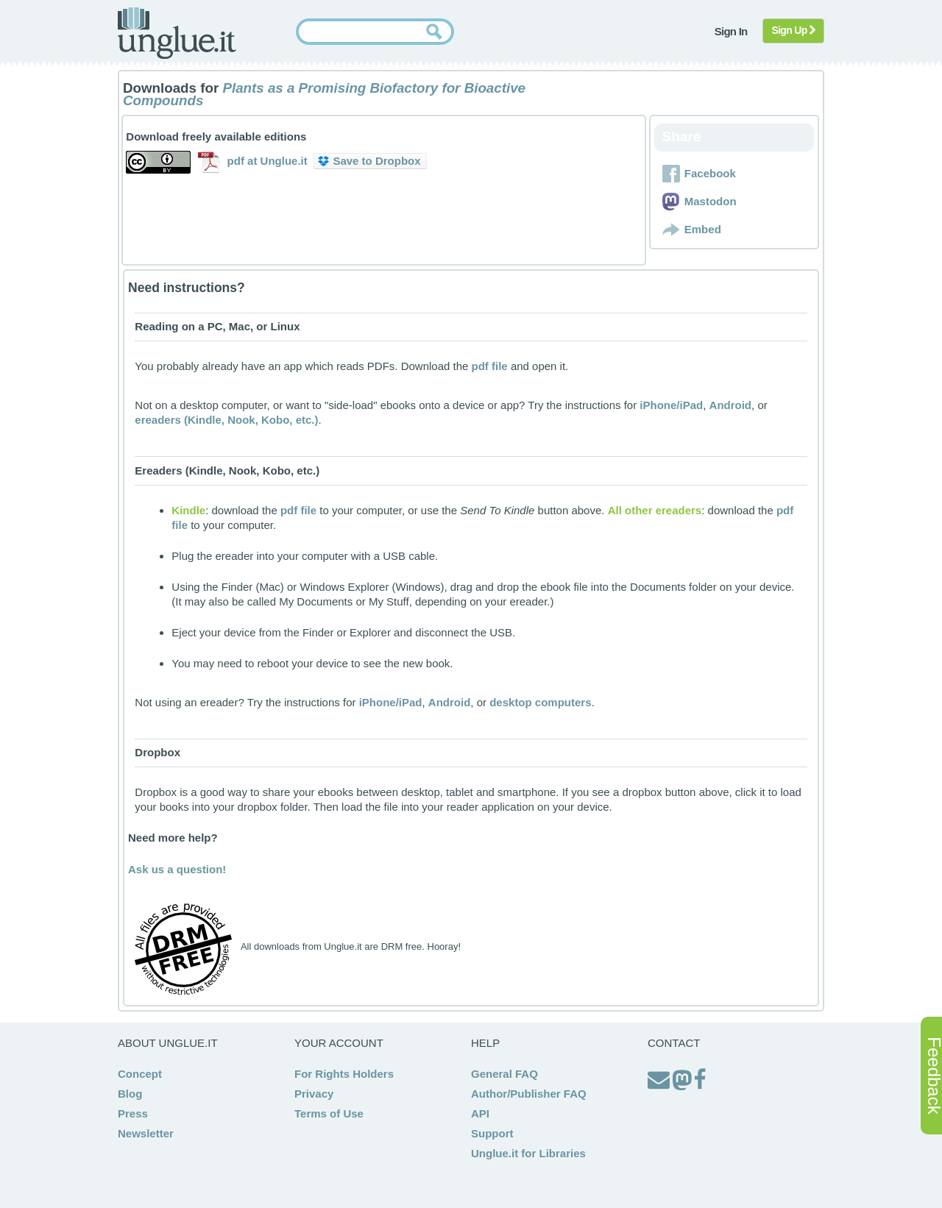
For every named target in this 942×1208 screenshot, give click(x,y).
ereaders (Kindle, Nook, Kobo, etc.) (226, 419)
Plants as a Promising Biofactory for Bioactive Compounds (324, 94)
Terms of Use (329, 1113)
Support (492, 1133)
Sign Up (793, 30)
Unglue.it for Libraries (528, 1153)
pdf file (490, 366)
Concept (140, 1073)
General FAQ (504, 1073)
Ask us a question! (177, 869)
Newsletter (146, 1133)
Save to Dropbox (369, 160)
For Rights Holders (344, 1073)
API (480, 1113)
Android (730, 405)
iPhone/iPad (671, 405)
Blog (130, 1093)
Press (133, 1113)
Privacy (313, 1093)
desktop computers (540, 702)
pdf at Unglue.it (267, 160)
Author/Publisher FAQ (529, 1093)
